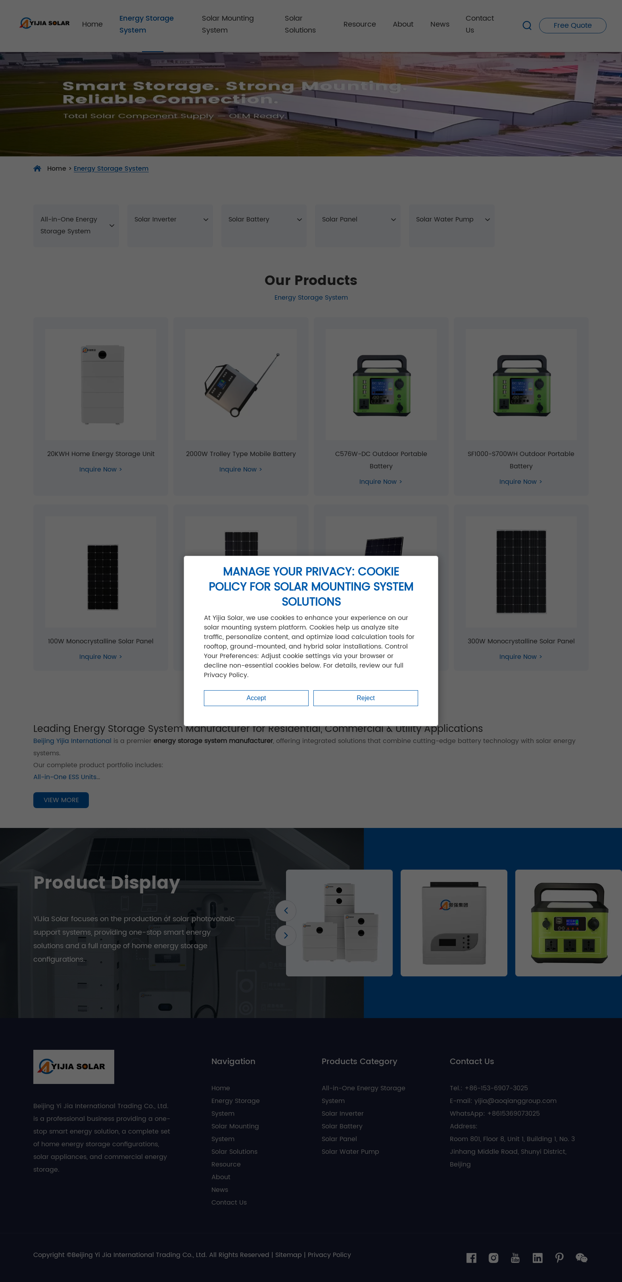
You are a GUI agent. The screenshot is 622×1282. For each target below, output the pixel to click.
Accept (256, 698)
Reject (365, 698)
